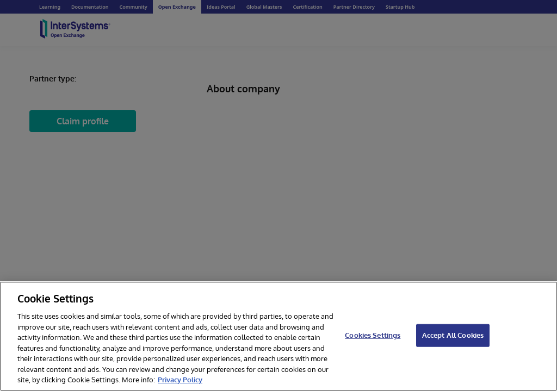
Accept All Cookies (453, 335)
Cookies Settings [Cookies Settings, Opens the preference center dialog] (372, 335)
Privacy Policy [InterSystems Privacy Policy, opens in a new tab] (180, 379)
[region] (278, 336)
